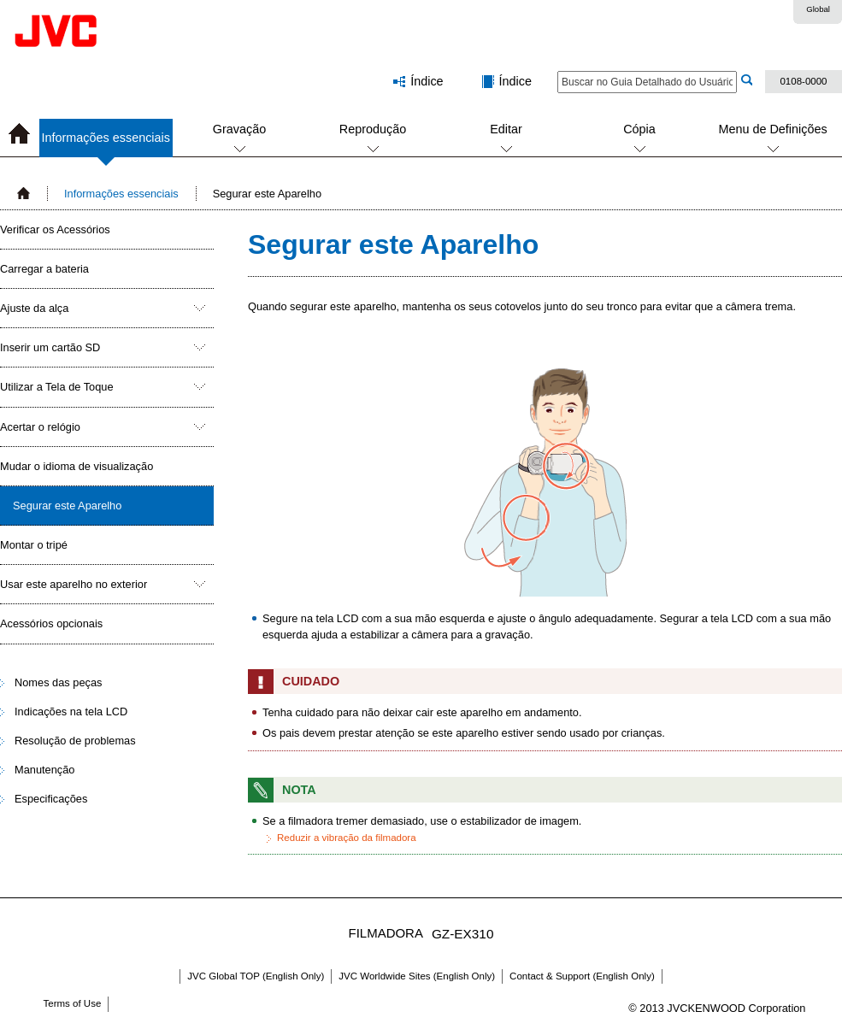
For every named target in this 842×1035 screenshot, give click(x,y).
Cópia (639, 129)
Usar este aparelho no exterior (73, 584)
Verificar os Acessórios (55, 229)
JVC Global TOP (255, 976)
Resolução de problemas (75, 740)
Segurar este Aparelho (67, 505)
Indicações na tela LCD (71, 711)
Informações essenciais (106, 144)
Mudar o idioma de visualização (76, 466)
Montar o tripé (34, 544)
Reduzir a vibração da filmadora (346, 837)
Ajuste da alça (34, 308)
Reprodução (372, 129)
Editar (506, 129)
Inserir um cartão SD (50, 347)
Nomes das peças (58, 682)
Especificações (51, 798)
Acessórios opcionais (51, 623)
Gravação (239, 129)
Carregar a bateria (44, 268)
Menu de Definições (772, 129)
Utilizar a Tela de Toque (57, 386)
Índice (515, 81)
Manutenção (44, 769)
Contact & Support (582, 976)
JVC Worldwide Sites (417, 976)
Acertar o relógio (40, 426)
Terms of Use (73, 1003)
